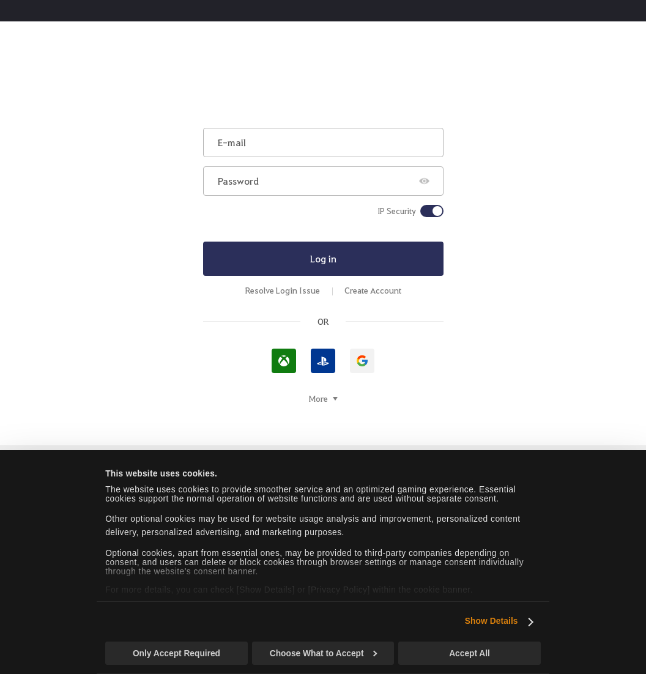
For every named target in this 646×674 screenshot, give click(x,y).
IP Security (396, 211)
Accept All (469, 653)
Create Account (372, 290)
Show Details (491, 621)
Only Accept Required (176, 653)
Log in (323, 258)
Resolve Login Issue (282, 290)
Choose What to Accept (323, 653)
